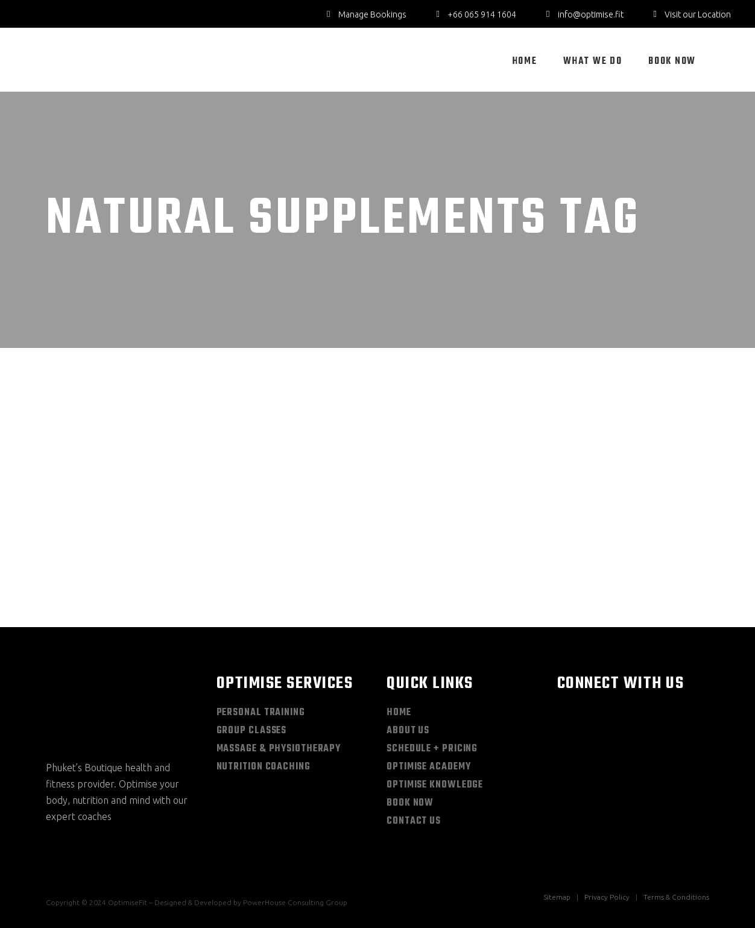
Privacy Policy (607, 897)
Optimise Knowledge (435, 785)
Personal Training (260, 713)
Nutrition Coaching (263, 767)
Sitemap (556, 897)
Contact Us (414, 821)
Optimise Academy (428, 767)
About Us (408, 731)
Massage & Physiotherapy (278, 749)
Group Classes (251, 731)
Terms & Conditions (676, 897)
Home (399, 713)
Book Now (410, 803)
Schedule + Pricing (432, 749)
